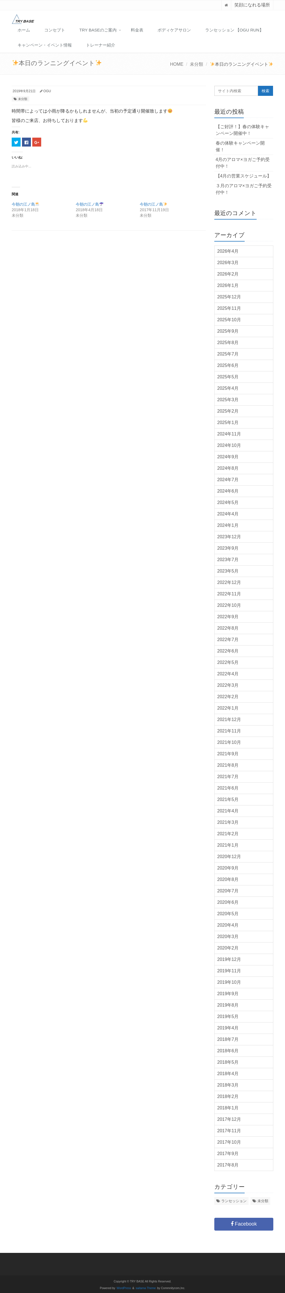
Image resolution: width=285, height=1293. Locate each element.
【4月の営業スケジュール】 (244, 176)
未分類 (196, 64)
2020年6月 (228, 902)
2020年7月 (228, 890)
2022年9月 (228, 616)
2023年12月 (229, 536)
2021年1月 (228, 845)
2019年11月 (229, 970)
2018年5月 (228, 1062)
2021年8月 (228, 765)
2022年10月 (229, 605)
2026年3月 (228, 262)
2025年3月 (228, 399)
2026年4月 (228, 251)
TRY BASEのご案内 (98, 30)
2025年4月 (228, 388)
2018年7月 (228, 1039)
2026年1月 (228, 285)
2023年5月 (228, 571)
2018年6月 (228, 1050)
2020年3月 (228, 936)
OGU (47, 91)
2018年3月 (228, 1085)
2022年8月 (228, 628)
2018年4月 (228, 1073)
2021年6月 (228, 788)
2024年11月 (229, 434)
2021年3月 (228, 822)
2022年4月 (228, 673)
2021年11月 (229, 731)
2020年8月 (228, 879)
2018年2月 (228, 1096)
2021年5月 (228, 799)
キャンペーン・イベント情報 (45, 45)
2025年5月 (228, 376)
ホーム (24, 30)
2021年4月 (228, 811)
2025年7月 (228, 354)
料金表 (137, 30)
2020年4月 (228, 925)
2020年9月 (228, 868)
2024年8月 (228, 468)
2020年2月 (228, 948)
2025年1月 (228, 422)
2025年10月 (229, 319)
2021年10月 (229, 742)
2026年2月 (228, 274)
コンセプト (54, 30)
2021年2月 (228, 833)
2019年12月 (229, 959)
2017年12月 (229, 1119)
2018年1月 (228, 1107)
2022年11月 (229, 593)
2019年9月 (228, 993)
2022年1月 (228, 708)
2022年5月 (228, 662)
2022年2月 (228, 696)
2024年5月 (228, 502)
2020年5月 (228, 913)
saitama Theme (146, 1288)
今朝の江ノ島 (25, 204)
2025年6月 (228, 365)
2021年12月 (229, 719)
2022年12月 (229, 582)
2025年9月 (228, 331)
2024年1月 (228, 525)
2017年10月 (229, 1142)
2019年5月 (228, 1016)
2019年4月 (228, 1028)
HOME (176, 64)
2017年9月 (228, 1153)
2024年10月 (229, 445)
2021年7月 (228, 776)
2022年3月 (228, 685)
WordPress (124, 1288)
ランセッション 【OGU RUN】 (234, 30)
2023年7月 (228, 559)
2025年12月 (229, 296)
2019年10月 (229, 982)
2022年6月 (228, 651)
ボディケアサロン (174, 30)
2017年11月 (229, 1130)
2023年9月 (228, 548)
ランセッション (234, 1201)
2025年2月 (228, 411)
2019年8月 (228, 1005)
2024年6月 (228, 491)
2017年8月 (228, 1165)
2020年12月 (229, 856)
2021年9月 (228, 753)
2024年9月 (228, 456)
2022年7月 (228, 639)
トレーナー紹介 (100, 45)
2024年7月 (228, 479)
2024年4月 (228, 514)
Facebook (244, 1224)
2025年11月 (229, 308)
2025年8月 (228, 342)
